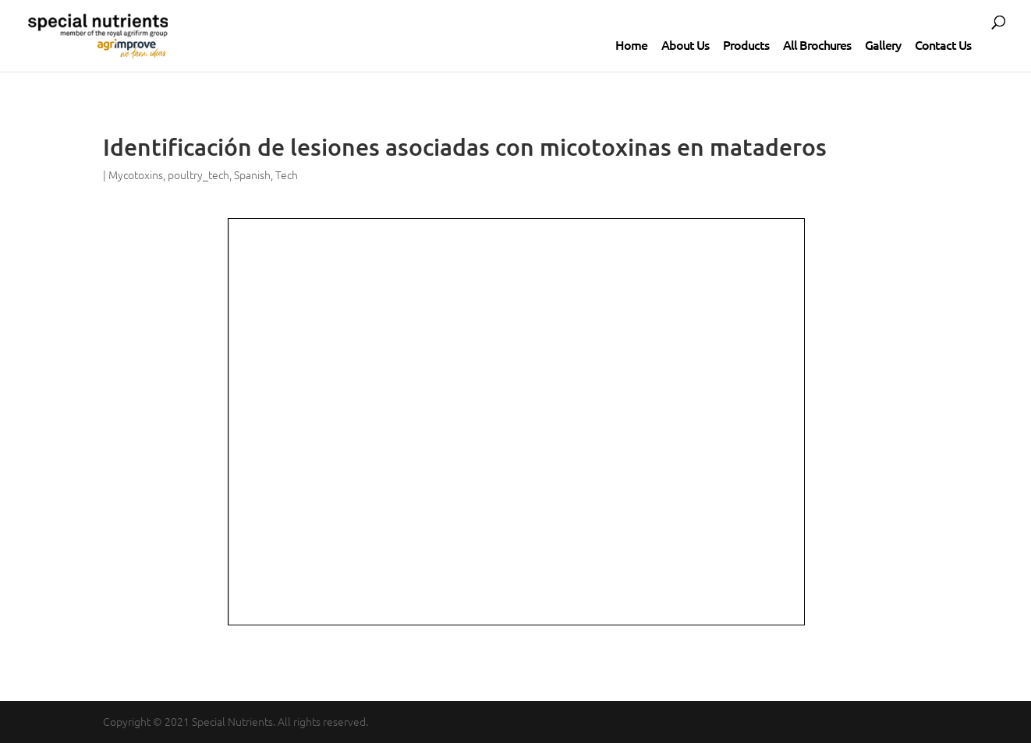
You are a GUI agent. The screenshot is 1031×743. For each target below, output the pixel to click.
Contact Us (943, 44)
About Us (685, 44)
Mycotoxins (135, 174)
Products (746, 44)
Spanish (252, 174)
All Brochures (817, 44)
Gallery (883, 44)
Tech (286, 174)
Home (631, 44)
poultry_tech (198, 174)
